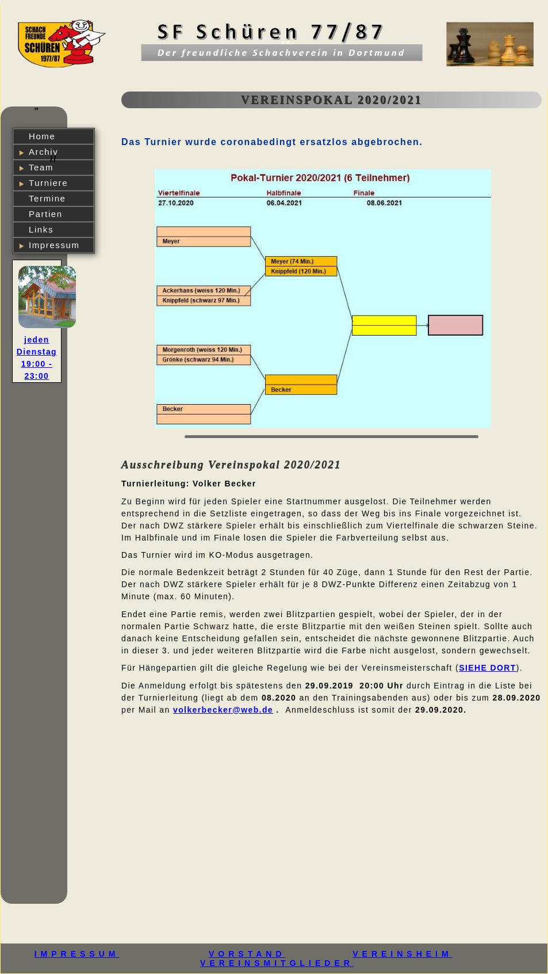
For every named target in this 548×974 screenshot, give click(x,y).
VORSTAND (247, 953)
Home (42, 136)
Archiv (43, 152)
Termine (47, 198)
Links (41, 229)
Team (41, 167)
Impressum (54, 245)
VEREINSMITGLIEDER (277, 963)
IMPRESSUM (77, 953)
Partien (46, 214)
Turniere (48, 183)
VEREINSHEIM (402, 953)
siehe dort (487, 667)
